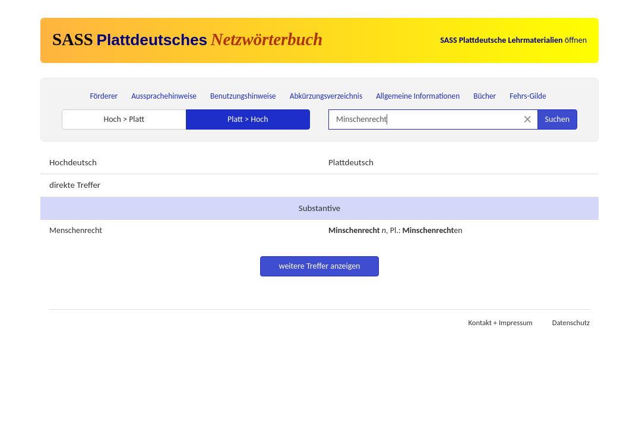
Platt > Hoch (247, 119)
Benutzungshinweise (243, 96)
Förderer (104, 96)
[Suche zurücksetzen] (527, 119)
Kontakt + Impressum (501, 322)
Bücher (484, 96)
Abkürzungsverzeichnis (326, 96)
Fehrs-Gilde (528, 96)
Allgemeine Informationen (418, 96)
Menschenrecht (75, 230)
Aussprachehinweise (164, 96)
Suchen (557, 119)
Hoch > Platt (123, 119)
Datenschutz (571, 322)
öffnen (513, 40)
